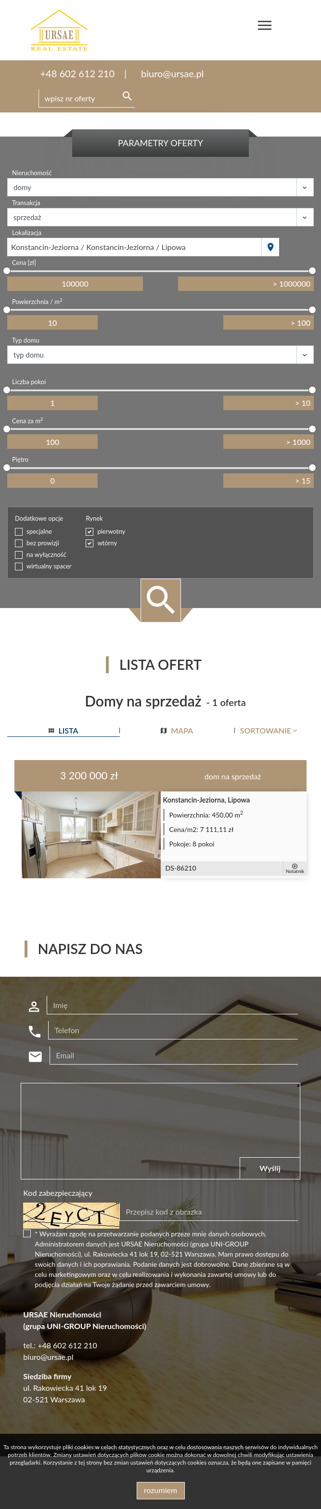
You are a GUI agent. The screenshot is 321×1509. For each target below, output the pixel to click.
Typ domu (25, 340)
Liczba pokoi (29, 382)
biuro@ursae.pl (172, 73)
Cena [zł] (24, 262)
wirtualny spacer (48, 566)
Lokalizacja (26, 232)
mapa (177, 730)
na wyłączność (46, 554)
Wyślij (269, 1168)
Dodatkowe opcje (39, 518)
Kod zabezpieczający (57, 1192)
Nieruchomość (32, 173)
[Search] (87, 98)
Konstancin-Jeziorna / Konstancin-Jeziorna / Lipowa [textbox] (98, 246)
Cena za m (27, 420)
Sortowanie (269, 730)
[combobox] (134, 247)
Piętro (20, 459)
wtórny (107, 543)
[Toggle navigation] (264, 27)
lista (63, 730)
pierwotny (111, 531)
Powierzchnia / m (37, 301)
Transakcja (26, 203)
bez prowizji (42, 543)
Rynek (94, 518)
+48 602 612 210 (77, 73)
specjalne (39, 531)
